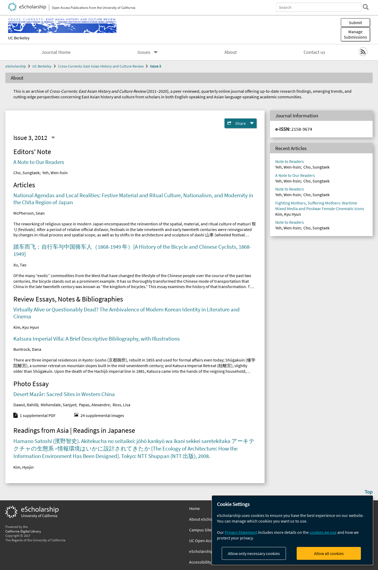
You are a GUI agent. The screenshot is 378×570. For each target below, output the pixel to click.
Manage (355, 34)
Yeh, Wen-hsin (55, 172)
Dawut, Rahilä (25, 404)
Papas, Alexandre (94, 404)
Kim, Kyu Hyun (26, 327)
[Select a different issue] (53, 137)
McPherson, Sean (29, 213)
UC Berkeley (18, 37)
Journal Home (56, 52)
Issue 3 (155, 66)
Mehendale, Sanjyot (58, 404)
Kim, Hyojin (23, 467)
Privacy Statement (241, 532)
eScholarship (15, 66)
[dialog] (292, 530)
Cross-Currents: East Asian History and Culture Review (101, 66)
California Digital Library (23, 531)
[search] (365, 7)
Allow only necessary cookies (254, 553)
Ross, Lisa (121, 404)
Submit (355, 22)
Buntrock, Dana (27, 349)
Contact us (314, 52)
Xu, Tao (19, 264)
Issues (144, 52)
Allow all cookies (329, 553)
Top (369, 492)
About (230, 52)
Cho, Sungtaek (26, 172)
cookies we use (323, 532)
